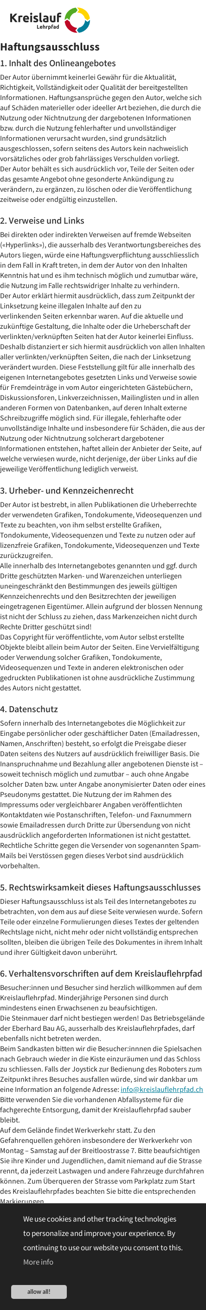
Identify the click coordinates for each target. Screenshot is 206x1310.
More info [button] (38, 1262)
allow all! (39, 1292)
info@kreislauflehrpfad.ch (162, 1090)
